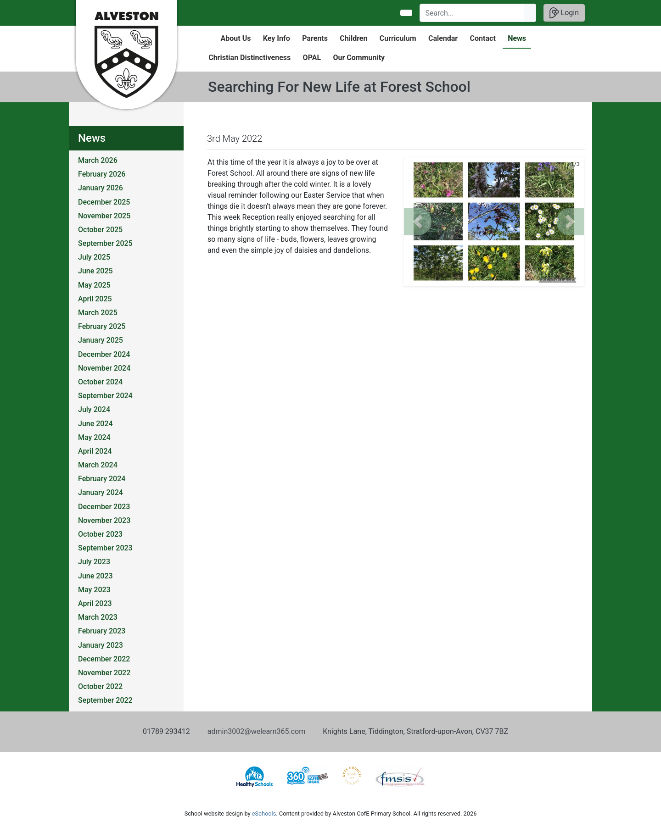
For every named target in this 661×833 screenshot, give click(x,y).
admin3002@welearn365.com (256, 731)
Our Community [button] (359, 57)
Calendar (443, 38)
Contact (483, 38)
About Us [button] (236, 38)
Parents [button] (315, 38)
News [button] (517, 38)
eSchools (264, 813)
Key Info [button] (276, 38)
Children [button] (353, 38)
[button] (417, 221)
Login (564, 12)
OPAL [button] (312, 57)
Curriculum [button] (398, 38)
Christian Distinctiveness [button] (249, 57)
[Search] (472, 13)
